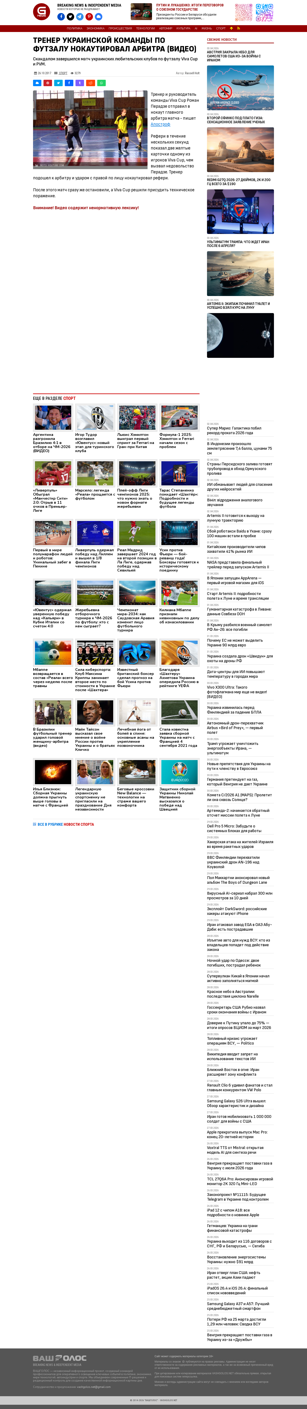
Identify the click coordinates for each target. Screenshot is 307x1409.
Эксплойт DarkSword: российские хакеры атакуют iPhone (237, 911)
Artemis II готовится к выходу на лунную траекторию (235, 518)
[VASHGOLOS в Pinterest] (89, 16)
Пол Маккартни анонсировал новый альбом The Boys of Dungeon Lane (238, 880)
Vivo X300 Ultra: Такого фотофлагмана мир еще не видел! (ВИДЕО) (237, 692)
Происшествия (120, 28)
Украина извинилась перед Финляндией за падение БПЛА (234, 710)
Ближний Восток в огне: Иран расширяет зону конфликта (233, 1072)
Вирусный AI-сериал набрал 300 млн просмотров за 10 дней (239, 896)
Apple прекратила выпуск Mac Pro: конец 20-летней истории (237, 1134)
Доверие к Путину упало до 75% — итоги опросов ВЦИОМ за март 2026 (239, 1025)
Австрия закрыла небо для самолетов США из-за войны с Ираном (234, 56)
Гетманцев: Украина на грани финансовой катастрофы (232, 1228)
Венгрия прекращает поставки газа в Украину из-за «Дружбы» (239, 1337)
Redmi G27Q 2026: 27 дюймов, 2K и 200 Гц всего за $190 (239, 182)
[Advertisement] (116, 355)
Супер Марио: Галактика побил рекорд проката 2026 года (234, 430)
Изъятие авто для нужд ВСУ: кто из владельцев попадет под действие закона (238, 945)
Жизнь (206, 28)
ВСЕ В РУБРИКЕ (66, 824)
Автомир (165, 28)
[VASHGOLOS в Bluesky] (98, 16)
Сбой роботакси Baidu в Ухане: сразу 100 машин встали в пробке (239, 533)
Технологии (145, 28)
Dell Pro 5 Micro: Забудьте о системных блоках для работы (234, 828)
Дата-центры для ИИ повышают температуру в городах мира (236, 674)
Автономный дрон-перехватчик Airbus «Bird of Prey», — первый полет (235, 728)
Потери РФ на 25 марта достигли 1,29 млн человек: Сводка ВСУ (236, 1322)
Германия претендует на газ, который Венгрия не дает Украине (237, 782)
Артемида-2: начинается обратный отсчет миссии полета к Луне (238, 813)
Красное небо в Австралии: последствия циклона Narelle (233, 994)
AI (196, 28)
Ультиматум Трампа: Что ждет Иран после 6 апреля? (238, 244)
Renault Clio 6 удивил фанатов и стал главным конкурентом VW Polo (239, 1088)
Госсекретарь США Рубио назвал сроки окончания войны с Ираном (236, 1010)
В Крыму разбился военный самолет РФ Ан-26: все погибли (239, 627)
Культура (183, 28)
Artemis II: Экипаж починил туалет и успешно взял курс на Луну (238, 306)
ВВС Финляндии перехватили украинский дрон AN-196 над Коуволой (233, 862)
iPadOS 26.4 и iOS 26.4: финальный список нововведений (237, 1291)
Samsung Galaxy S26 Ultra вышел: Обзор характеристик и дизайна (236, 1103)
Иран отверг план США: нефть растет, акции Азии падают (233, 1275)
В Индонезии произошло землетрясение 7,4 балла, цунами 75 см (239, 448)
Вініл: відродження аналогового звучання (234, 502)
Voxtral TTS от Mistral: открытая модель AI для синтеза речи (235, 1150)
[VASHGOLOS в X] (70, 16)
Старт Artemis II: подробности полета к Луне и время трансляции (238, 596)
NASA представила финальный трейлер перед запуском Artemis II (238, 565)
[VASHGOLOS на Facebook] (61, 16)
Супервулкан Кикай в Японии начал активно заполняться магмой (238, 978)
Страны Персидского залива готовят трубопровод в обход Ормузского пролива (239, 468)
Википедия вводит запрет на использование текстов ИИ (232, 1056)
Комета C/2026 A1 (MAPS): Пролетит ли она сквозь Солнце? (239, 797)
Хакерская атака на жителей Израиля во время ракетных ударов (240, 844)
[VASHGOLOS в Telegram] (80, 16)
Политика (74, 28)
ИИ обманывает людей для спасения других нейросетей (239, 487)
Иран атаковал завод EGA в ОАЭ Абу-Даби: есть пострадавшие (239, 927)
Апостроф (160, 124)
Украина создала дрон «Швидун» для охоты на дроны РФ (240, 658)
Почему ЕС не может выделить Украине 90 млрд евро (235, 643)
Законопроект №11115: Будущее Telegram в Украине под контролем (238, 1197)
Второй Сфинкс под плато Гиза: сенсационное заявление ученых (236, 120)
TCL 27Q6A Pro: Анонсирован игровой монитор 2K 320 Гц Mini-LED (240, 1181)
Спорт (221, 28)
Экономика (95, 28)
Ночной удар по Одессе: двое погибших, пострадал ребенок (234, 963)
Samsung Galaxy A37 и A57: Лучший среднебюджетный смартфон (238, 1306)
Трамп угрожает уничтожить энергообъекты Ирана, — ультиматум (232, 748)
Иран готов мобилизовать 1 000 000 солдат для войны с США (239, 1119)
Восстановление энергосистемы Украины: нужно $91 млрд (236, 1259)
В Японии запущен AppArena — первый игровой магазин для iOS (235, 580)
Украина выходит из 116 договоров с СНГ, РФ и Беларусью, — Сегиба (239, 1244)
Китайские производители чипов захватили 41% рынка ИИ (236, 549)
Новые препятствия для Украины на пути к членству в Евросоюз (239, 766)
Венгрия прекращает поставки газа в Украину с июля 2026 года (239, 1166)
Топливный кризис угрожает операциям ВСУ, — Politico (232, 1041)
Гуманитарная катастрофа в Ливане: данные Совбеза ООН (239, 612)
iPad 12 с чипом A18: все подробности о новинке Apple (233, 1212)
